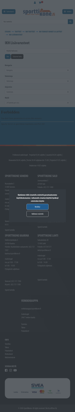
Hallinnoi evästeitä (37, 214)
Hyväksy (37, 206)
